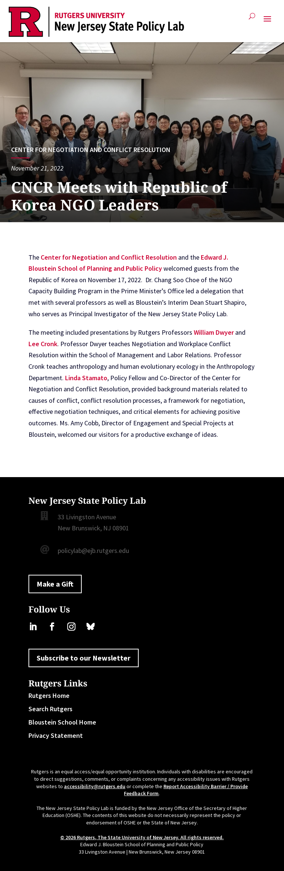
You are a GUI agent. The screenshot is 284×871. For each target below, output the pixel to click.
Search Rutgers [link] (50, 709)
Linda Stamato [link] (86, 378)
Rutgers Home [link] (49, 695)
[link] (96, 22)
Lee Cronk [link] (42, 344)
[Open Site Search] (252, 19)
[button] (267, 22)
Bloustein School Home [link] (62, 722)
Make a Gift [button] (55, 583)
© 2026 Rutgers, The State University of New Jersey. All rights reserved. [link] (142, 837)
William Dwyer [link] (214, 332)
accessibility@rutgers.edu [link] (94, 786)
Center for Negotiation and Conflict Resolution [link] (90, 149)
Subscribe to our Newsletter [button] (84, 657)
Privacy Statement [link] (55, 735)
